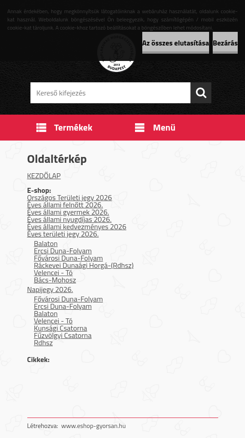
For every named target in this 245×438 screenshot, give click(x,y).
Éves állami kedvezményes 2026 (76, 226)
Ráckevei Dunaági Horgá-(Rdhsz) (84, 265)
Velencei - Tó (53, 272)
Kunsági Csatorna (60, 327)
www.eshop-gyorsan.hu (93, 425)
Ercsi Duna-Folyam (63, 250)
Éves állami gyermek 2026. (68, 211)
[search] (200, 92)
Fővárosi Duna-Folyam (68, 257)
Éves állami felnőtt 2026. (65, 204)
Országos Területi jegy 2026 (69, 197)
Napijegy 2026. (50, 289)
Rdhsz (43, 342)
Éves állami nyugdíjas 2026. (69, 219)
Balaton (46, 243)
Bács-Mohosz (55, 279)
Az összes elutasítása (175, 42)
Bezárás (225, 42)
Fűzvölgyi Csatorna (63, 335)
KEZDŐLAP (44, 175)
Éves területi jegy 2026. (63, 233)
